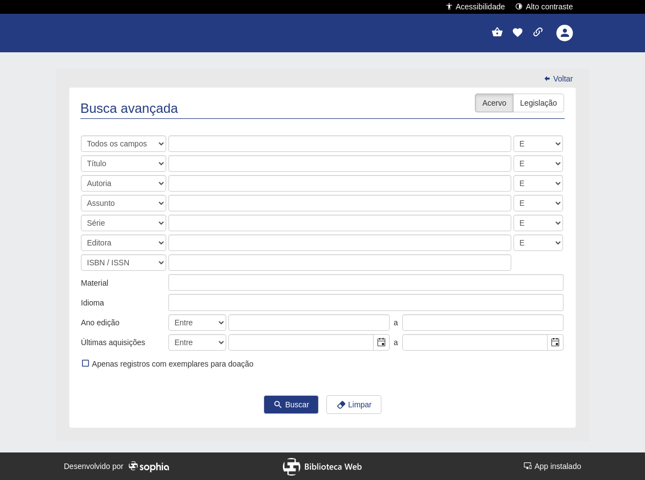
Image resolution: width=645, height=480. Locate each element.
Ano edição (100, 322)
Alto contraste (544, 6)
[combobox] (301, 342)
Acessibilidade (475, 6)
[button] (517, 33)
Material (94, 283)
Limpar (354, 405)
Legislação (538, 103)
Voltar (558, 78)
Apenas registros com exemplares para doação (167, 363)
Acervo (494, 103)
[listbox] (177, 282)
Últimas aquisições (113, 342)
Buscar (291, 405)
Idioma (92, 302)
